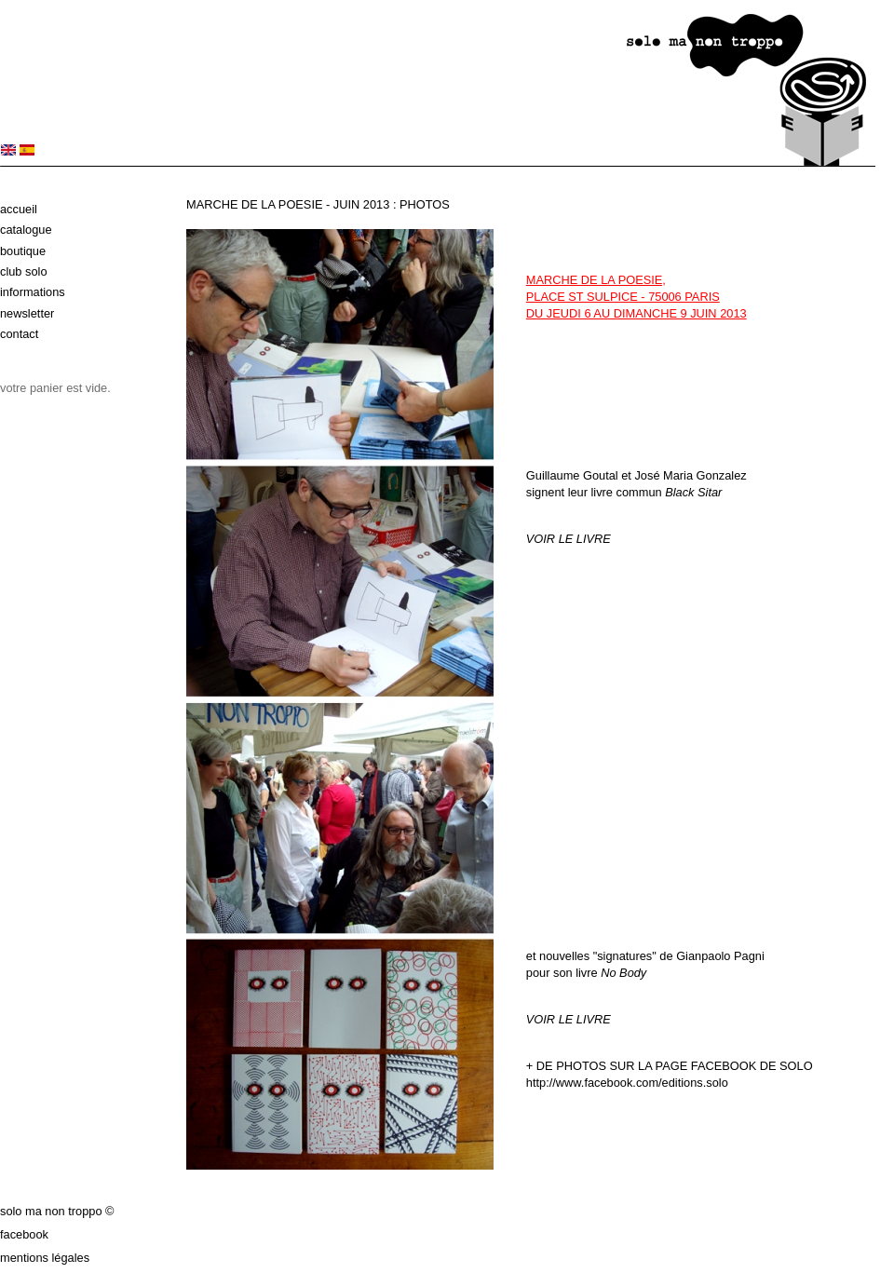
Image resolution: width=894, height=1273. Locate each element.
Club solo (23, 271)
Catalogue (26, 230)
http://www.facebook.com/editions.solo (627, 1083)
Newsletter (27, 313)
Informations (32, 292)
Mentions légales (44, 1258)
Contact (19, 334)
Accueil (18, 209)
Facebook (24, 1234)
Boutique (23, 251)
